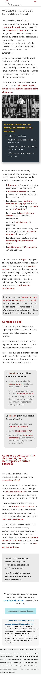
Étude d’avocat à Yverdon (29, 649)
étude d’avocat (27, 611)
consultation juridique (13, 600)
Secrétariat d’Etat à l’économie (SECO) (19, 624)
